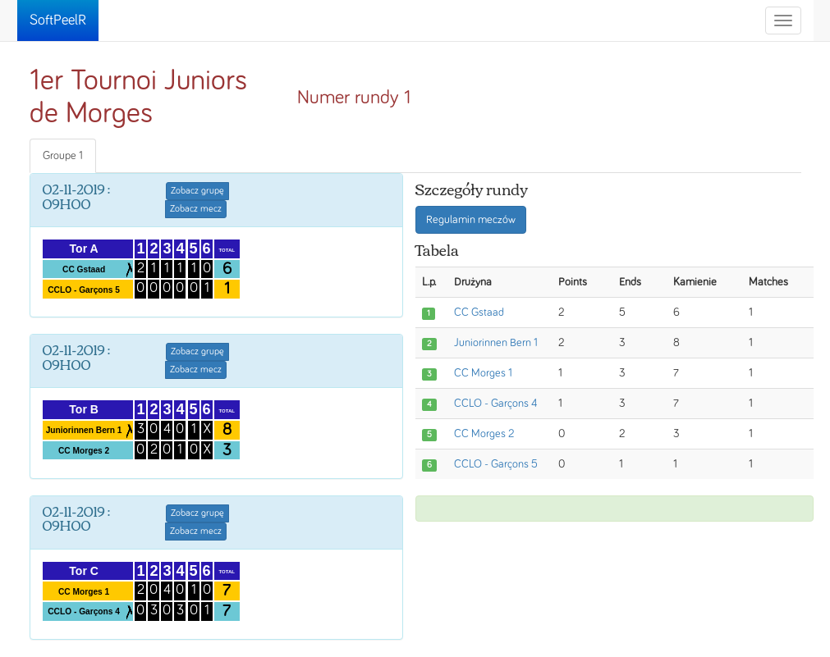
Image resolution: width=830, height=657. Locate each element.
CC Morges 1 (483, 373)
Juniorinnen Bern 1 (496, 343)
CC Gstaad (479, 312)
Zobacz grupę (197, 191)
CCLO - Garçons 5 (496, 464)
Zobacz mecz (196, 209)
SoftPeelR (58, 20)
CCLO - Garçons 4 (496, 403)
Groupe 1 (63, 156)
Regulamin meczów (471, 220)
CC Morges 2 (484, 434)
